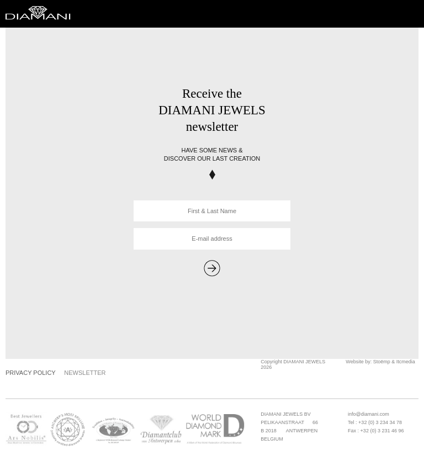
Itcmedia (405, 361)
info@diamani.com (368, 414)
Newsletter (84, 372)
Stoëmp (381, 361)
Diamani (41, 14)
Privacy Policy (31, 372)
